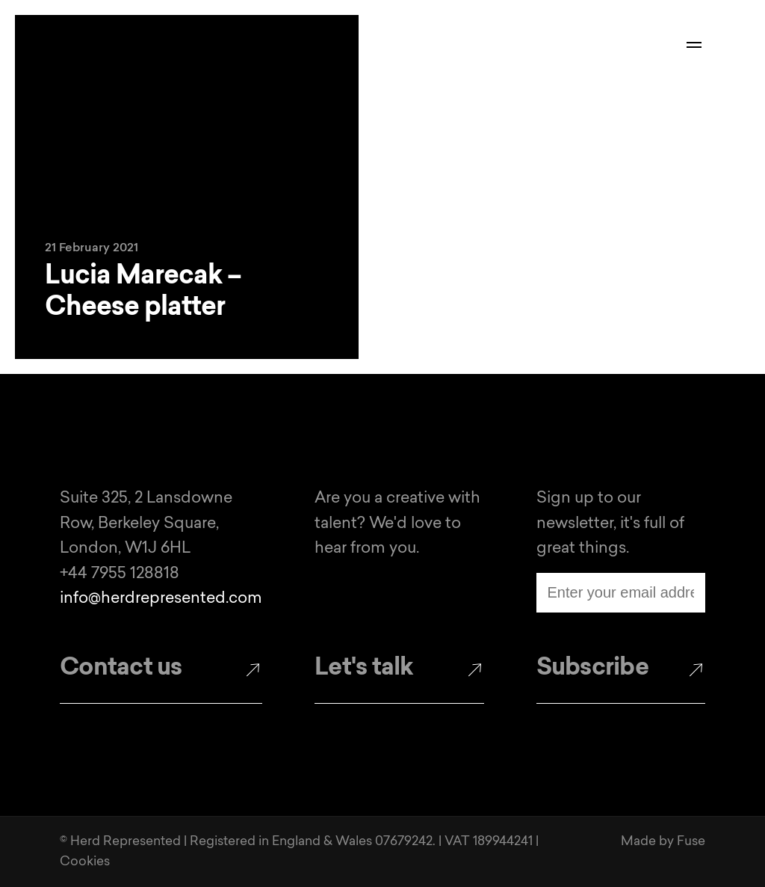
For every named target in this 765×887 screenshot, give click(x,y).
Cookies (85, 862)
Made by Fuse (663, 841)
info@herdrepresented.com (161, 599)
